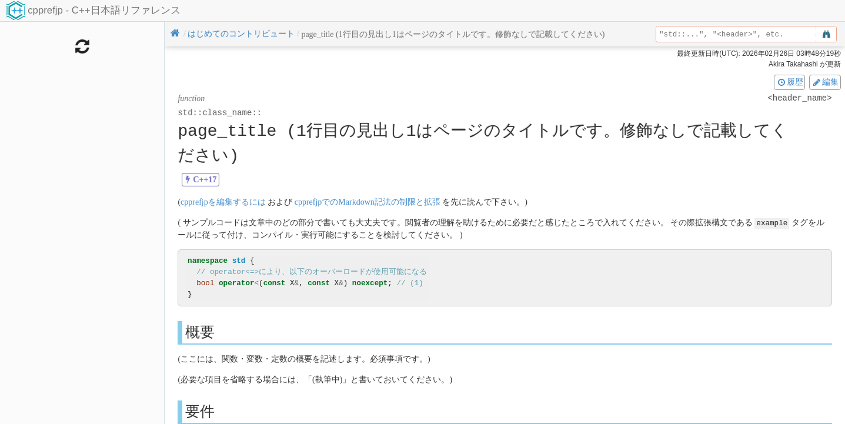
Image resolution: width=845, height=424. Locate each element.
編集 (825, 81)
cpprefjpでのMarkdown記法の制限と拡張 (367, 202)
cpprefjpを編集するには (223, 202)
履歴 (789, 81)
